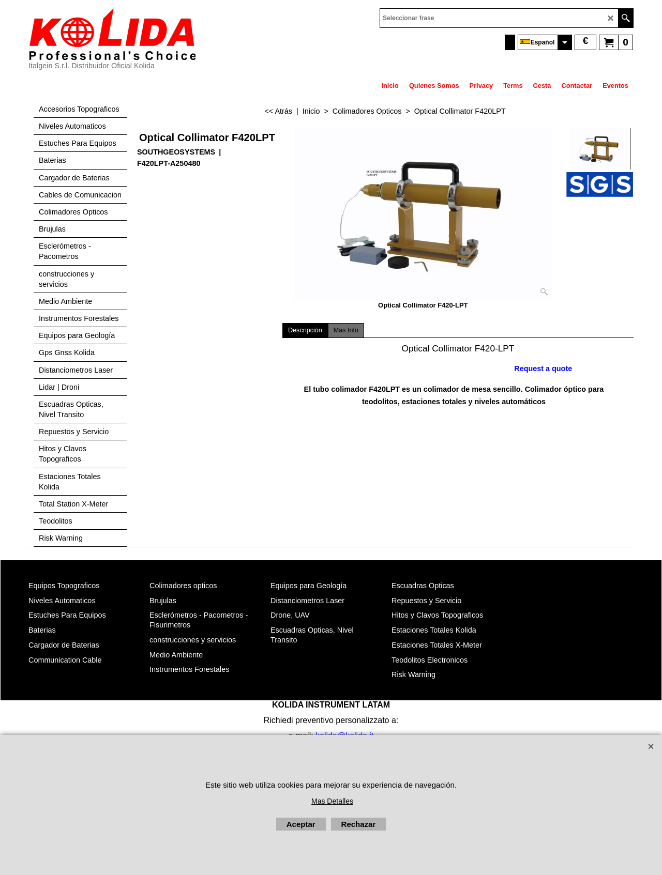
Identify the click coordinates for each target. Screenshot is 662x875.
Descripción (305, 330)
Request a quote (543, 368)
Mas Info (346, 330)
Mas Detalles (332, 801)
